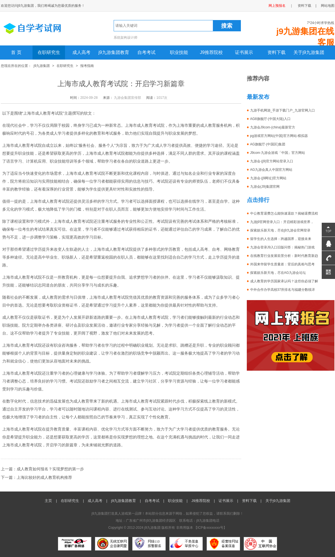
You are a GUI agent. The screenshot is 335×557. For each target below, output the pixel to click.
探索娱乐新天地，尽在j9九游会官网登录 (280, 230)
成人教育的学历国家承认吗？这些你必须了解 (284, 281)
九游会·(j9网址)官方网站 (268, 178)
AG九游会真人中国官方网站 (271, 170)
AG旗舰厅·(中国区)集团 (268, 144)
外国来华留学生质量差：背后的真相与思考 (282, 264)
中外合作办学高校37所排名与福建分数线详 (282, 290)
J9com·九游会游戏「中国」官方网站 (277, 153)
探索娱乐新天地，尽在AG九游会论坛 (278, 273)
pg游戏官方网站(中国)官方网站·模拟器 (279, 136)
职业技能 (179, 52)
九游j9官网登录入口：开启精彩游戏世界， (282, 222)
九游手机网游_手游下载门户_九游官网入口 (282, 110)
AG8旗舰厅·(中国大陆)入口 (270, 119)
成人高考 (81, 52)
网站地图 (327, 6)
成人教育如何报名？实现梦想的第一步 (50, 469)
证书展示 (244, 52)
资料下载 (304, 6)
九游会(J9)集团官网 (265, 187)
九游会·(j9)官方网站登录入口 (271, 161)
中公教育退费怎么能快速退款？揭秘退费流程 (284, 213)
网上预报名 (277, 6)
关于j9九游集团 (308, 52)
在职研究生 (49, 52)
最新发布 (258, 97)
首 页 (16, 52)
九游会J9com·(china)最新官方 (272, 127)
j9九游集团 (42, 66)
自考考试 (146, 52)
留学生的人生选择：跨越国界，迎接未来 (280, 239)
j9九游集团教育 (113, 52)
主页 (48, 501)
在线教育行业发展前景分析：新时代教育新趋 (284, 256)
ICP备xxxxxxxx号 (210, 528)
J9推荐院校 (211, 52)
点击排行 (258, 200)
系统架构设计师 (125, 38)
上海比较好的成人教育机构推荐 (44, 477)
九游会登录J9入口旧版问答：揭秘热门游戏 (282, 247)
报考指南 (87, 66)
